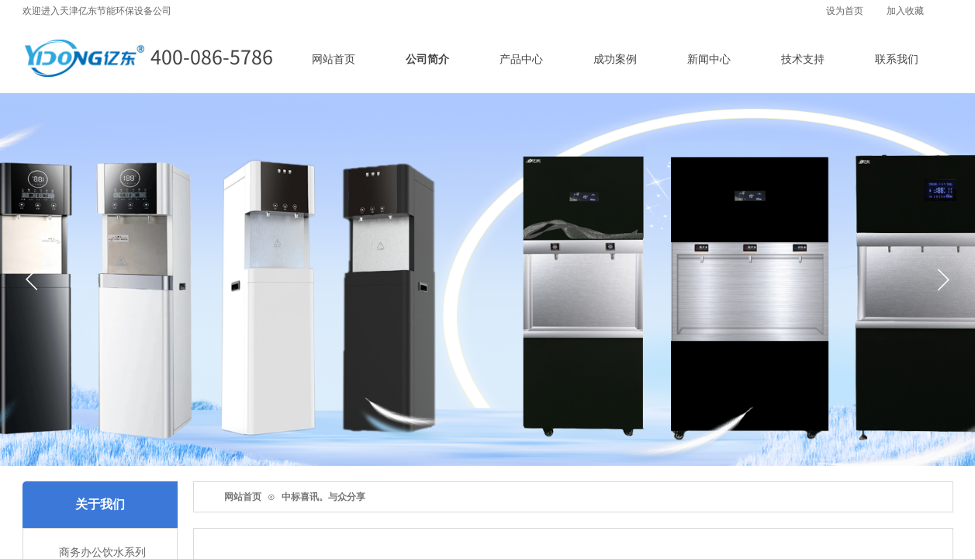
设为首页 (844, 10)
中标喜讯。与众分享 (323, 496)
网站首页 (242, 496)
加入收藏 (905, 10)
